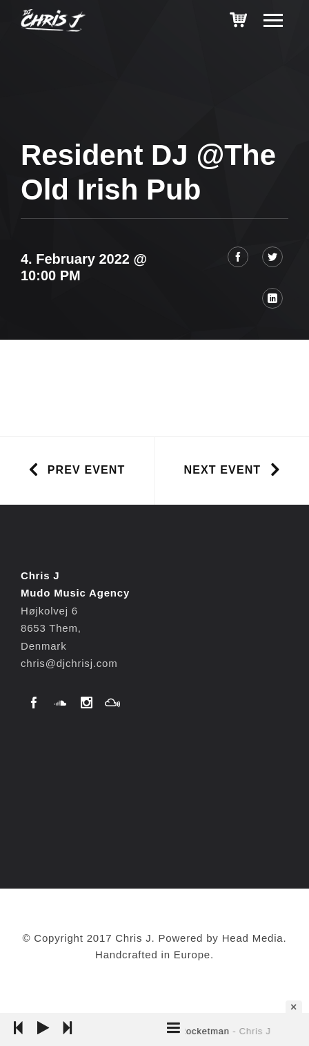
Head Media (252, 938)
